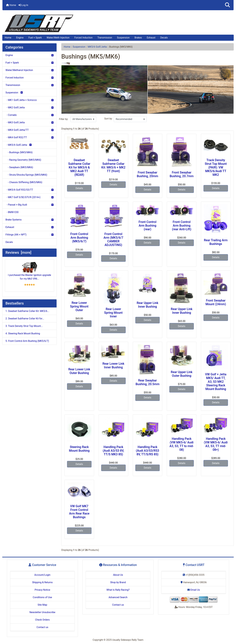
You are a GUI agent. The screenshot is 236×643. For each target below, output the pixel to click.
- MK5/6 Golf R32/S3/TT (29, 189)
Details (79, 188)
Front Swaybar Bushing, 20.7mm (182, 174)
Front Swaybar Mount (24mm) (216, 302)
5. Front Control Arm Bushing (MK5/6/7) (27, 341)
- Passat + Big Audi (29, 204)
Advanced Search (118, 597)
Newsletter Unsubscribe (42, 612)
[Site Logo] (118, 23)
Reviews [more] (18, 252)
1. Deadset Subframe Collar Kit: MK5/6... (27, 311)
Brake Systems (29, 219)
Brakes (138, 37)
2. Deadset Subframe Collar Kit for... (24, 318)
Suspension (123, 37)
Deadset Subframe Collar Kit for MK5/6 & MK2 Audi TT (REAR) (79, 167)
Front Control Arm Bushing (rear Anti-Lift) (181, 225)
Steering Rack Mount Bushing (79, 448)
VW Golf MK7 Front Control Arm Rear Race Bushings (79, 511)
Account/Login (42, 574)
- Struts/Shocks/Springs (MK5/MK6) (26, 174)
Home (11, 5)
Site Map (42, 604)
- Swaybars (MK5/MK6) (19, 167)
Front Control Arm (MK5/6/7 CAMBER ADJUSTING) (113, 239)
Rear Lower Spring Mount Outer (79, 306)
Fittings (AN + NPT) (29, 234)
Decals (164, 37)
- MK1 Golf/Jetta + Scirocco (29, 100)
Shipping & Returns (42, 582)
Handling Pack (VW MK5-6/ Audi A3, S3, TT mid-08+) (216, 444)
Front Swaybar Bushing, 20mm (147, 174)
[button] (227, 5)
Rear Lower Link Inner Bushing (113, 365)
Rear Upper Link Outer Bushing (181, 373)
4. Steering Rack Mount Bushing (22, 333)
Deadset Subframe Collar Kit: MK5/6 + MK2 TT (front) (113, 165)
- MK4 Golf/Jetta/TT (29, 129)
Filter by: (63, 119)
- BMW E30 (12, 212)
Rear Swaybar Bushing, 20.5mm (147, 382)
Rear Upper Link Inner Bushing (147, 304)
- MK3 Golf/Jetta (29, 122)
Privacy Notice (42, 589)
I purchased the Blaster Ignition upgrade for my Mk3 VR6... (29, 271)
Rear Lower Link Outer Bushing (79, 371)
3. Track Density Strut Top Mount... (24, 326)
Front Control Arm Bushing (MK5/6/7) (79, 237)
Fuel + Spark (35, 37)
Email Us (193, 589)
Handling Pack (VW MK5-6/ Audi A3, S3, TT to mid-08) (182, 444)
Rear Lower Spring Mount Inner (113, 312)
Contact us (42, 627)
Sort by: (108, 118)
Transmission (104, 37)
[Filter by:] (83, 119)
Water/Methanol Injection (29, 70)
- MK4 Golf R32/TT (29, 137)
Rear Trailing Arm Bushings (216, 242)
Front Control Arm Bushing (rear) (147, 225)
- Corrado (29, 115)
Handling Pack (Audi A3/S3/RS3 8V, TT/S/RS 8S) (147, 450)
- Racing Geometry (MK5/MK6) (23, 159)
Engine (19, 37)
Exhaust (151, 37)
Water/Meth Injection (58, 37)
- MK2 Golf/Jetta (29, 107)
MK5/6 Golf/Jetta (97, 46)
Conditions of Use (42, 597)
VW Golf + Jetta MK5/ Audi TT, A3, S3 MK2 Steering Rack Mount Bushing (215, 381)
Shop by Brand (118, 582)
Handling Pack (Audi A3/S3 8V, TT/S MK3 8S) (113, 450)
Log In (23, 5)
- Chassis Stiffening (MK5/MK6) (23, 182)
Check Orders (42, 619)
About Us (118, 574)
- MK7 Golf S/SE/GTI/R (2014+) (29, 197)
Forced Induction (83, 37)
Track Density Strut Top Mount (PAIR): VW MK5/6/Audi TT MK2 (216, 167)
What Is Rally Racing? (118, 589)
